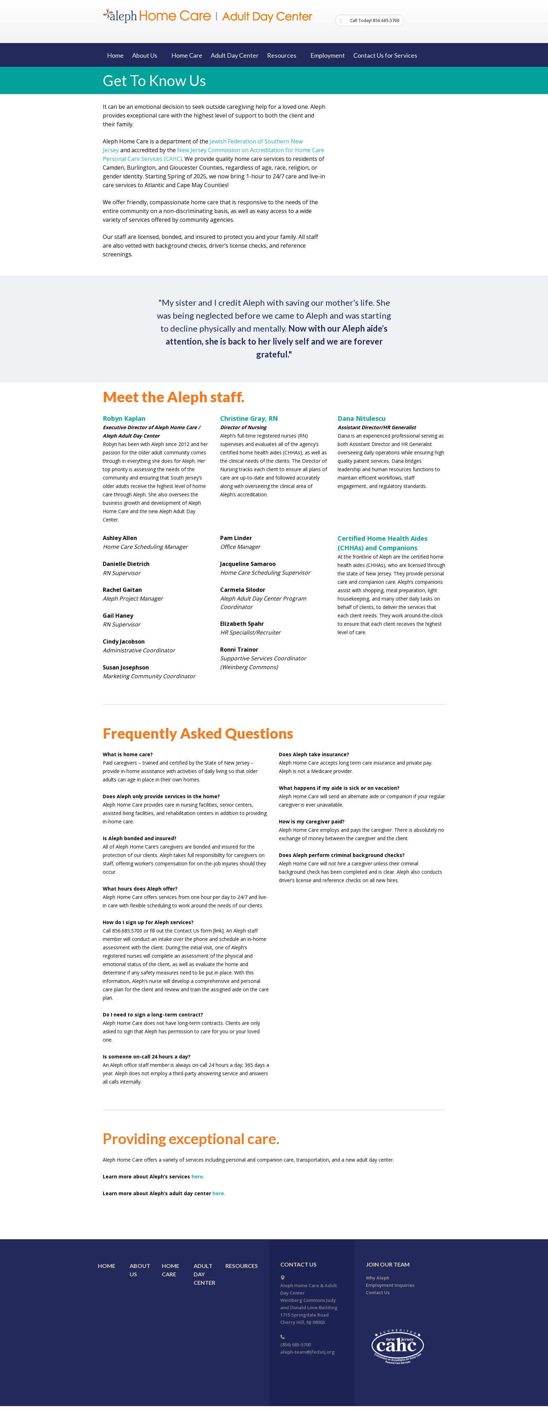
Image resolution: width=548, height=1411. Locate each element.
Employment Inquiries (390, 1285)
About (147, 55)
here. (197, 1176)
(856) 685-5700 (295, 1344)
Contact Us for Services (385, 55)
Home (115, 55)
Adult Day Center (235, 55)
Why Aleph (377, 1278)
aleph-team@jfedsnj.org (307, 1352)
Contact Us (378, 1292)
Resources (241, 1265)
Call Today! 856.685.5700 (369, 20)
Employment (327, 55)
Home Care (186, 55)
